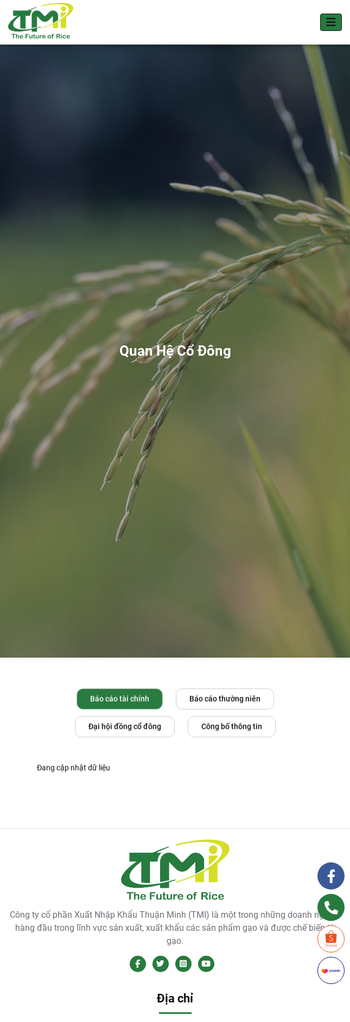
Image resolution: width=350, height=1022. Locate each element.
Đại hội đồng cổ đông (124, 727)
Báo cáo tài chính (119, 699)
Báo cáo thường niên (224, 699)
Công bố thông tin (231, 727)
